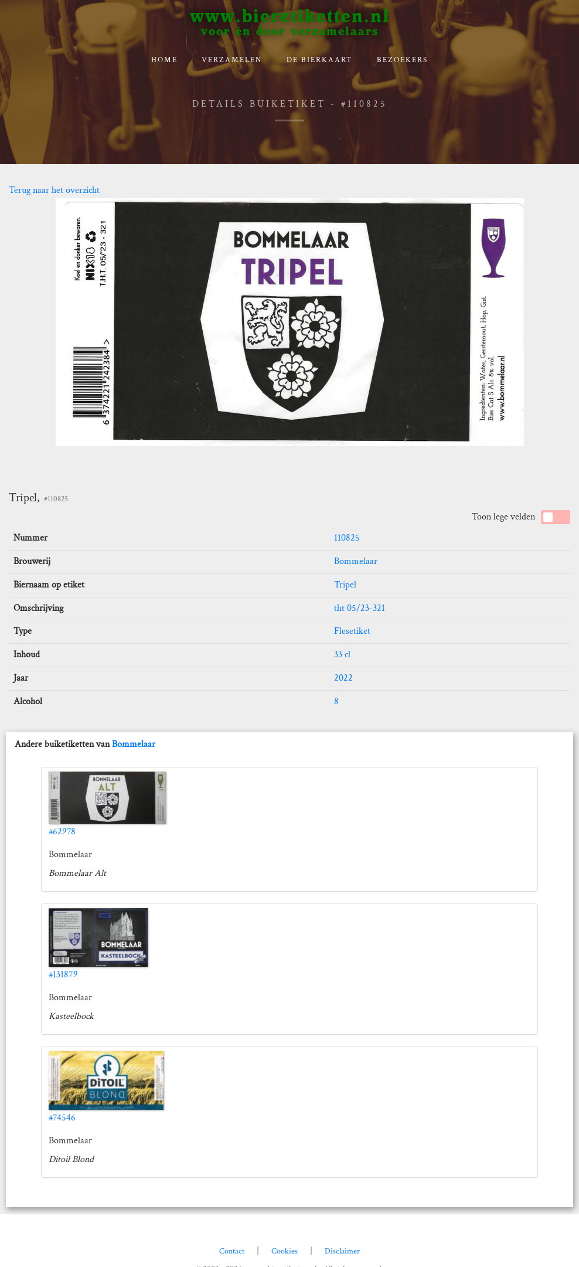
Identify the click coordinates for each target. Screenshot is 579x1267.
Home (164, 60)
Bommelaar (355, 561)
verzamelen (232, 60)
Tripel (345, 585)
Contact (231, 1251)
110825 (347, 538)
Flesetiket (352, 631)
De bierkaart (320, 60)
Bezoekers (402, 60)
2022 (343, 678)
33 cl (342, 654)
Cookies (284, 1251)
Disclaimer (342, 1251)
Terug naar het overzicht (54, 190)
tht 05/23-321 (359, 608)
